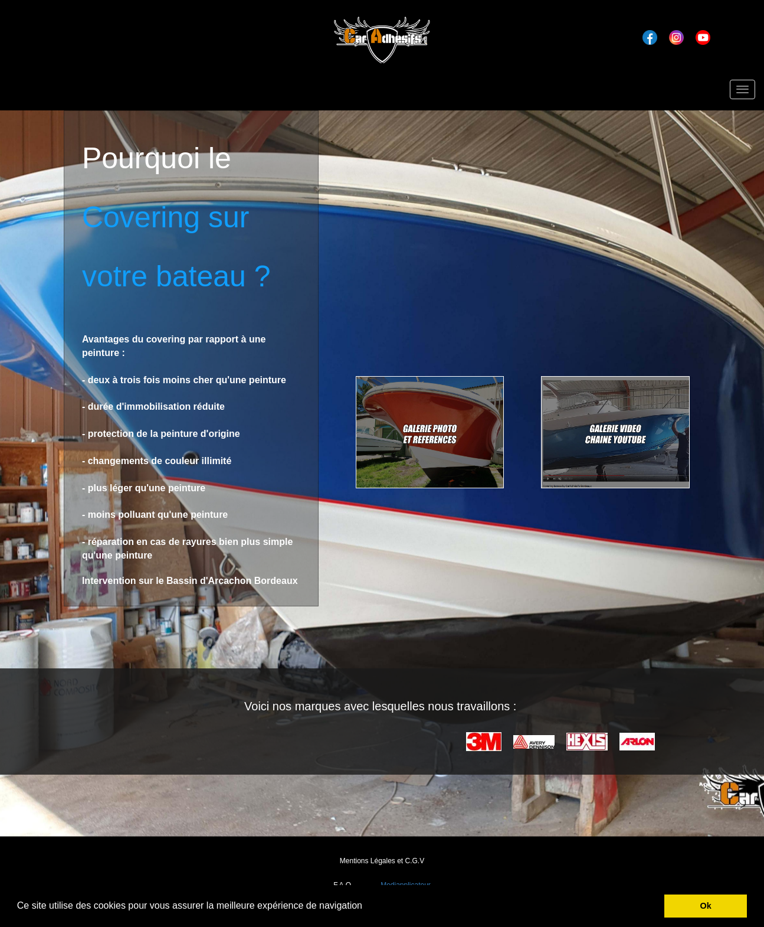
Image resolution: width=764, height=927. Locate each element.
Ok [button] (705, 905)
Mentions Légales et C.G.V (382, 861)
